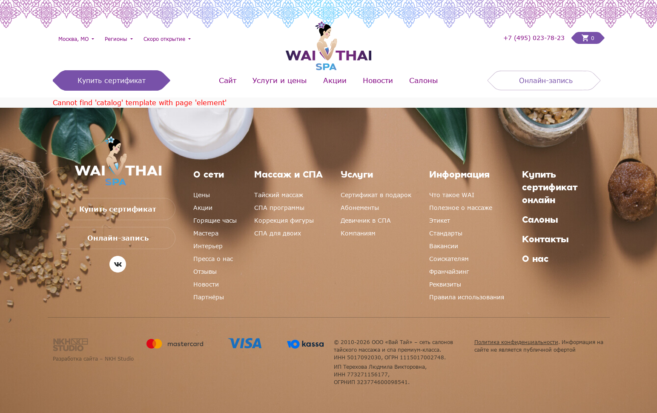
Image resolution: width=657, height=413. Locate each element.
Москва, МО (74, 39)
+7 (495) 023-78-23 (534, 38)
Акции (335, 80)
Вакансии (443, 246)
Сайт (227, 80)
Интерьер (208, 246)
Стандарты (445, 233)
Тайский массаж (278, 194)
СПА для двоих (277, 233)
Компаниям (358, 233)
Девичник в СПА (366, 220)
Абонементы (360, 207)
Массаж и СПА (288, 175)
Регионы (117, 39)
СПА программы (279, 207)
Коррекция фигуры (284, 220)
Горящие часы (215, 220)
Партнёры (208, 297)
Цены (201, 194)
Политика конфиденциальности (516, 342)
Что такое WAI (451, 194)
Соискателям (449, 258)
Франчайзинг (449, 271)
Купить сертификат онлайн (549, 188)
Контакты (545, 240)
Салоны (423, 80)
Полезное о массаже (460, 207)
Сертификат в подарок (376, 194)
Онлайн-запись (546, 80)
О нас (535, 259)
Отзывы (205, 271)
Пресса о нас (213, 258)
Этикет (439, 220)
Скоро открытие (165, 39)
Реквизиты (445, 284)
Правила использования (466, 297)
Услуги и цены (279, 80)
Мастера (205, 233)
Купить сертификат (111, 80)
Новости (378, 80)
